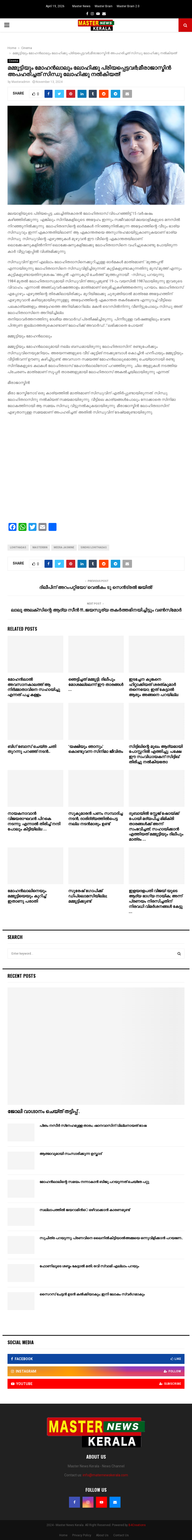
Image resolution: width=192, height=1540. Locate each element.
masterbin (40, 547)
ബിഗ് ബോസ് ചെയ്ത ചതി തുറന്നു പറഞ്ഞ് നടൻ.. (32, 749)
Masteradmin (21, 82)
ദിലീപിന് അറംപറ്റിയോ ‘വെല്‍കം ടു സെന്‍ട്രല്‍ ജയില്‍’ (96, 587)
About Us (102, 1535)
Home (63, 1535)
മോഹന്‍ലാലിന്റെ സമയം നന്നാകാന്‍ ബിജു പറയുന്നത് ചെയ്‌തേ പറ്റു (94, 1182)
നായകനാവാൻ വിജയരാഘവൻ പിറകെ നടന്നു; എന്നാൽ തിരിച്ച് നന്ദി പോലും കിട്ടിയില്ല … (34, 821)
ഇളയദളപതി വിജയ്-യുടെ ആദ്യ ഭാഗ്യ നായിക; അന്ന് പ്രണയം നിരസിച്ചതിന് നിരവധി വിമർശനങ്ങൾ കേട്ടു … (155, 901)
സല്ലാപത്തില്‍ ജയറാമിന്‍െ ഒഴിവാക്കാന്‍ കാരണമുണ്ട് (85, 1210)
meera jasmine (64, 547)
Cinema (13, 60)
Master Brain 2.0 (128, 6)
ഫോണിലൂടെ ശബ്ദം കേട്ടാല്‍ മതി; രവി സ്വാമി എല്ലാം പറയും (89, 1266)
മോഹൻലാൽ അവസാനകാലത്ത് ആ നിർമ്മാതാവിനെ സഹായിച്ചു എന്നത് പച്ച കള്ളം (34, 687)
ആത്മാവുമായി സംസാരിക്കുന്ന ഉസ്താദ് (71, 1154)
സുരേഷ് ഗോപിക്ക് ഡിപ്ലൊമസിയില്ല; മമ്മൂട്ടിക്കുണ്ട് (87, 896)
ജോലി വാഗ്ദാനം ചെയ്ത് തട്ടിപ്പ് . (44, 1111)
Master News (81, 6)
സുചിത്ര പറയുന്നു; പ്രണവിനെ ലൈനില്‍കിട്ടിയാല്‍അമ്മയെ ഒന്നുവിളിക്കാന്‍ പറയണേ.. (111, 1238)
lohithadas (18, 547)
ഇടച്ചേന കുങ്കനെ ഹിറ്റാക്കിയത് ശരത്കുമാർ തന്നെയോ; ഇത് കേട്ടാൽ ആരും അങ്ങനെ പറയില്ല (153, 687)
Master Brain (103, 6)
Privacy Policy (81, 1535)
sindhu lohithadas (93, 547)
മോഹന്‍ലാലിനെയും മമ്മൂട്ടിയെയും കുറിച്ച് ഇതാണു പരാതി (27, 896)
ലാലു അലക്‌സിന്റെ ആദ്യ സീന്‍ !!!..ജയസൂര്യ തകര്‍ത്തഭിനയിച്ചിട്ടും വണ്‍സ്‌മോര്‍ (96, 610)
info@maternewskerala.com (105, 1475)
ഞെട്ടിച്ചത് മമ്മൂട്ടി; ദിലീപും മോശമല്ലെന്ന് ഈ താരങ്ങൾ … (95, 684)
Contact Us (121, 1535)
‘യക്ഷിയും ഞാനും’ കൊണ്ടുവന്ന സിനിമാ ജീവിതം (95, 749)
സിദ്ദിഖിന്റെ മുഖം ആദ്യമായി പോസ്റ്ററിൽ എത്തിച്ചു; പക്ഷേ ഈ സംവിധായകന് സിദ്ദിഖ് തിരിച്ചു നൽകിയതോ (155, 754)
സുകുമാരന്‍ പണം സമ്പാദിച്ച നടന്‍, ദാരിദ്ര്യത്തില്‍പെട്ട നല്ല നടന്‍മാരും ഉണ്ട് (95, 818)
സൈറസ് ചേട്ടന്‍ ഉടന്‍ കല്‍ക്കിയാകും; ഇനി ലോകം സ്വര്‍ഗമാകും (92, 1294)
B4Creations (137, 1525)
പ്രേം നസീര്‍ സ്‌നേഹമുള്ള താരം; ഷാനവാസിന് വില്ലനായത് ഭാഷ (93, 1126)
